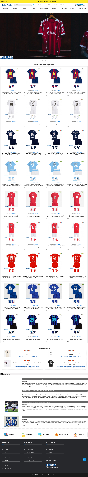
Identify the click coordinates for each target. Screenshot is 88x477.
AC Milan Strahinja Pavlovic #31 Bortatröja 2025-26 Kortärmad (27, 366)
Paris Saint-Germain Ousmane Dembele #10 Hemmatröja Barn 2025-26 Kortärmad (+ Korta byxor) (11, 155)
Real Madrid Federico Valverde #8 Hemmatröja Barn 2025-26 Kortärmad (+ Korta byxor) (76, 123)
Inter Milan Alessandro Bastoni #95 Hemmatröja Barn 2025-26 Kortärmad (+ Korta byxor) (55, 339)
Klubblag (5, 8)
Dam (34, 8)
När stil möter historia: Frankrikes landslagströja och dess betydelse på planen (41, 379)
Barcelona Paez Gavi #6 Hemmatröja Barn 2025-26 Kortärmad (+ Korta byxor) (55, 93)
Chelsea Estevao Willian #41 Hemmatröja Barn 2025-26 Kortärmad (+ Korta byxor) (76, 308)
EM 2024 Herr (73, 8)
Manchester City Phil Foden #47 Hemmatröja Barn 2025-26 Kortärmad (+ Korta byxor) (55, 185)
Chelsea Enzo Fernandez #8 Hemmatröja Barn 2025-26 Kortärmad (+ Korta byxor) (33, 308)
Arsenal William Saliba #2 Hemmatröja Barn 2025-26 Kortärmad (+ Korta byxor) (77, 246)
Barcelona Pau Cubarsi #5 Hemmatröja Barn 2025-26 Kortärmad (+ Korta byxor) (33, 93)
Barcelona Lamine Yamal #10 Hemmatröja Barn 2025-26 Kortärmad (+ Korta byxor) (11, 93)
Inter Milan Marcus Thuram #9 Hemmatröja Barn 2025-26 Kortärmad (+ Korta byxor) (76, 339)
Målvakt (54, 8)
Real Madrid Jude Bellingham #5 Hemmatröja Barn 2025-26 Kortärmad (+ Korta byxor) (33, 123)
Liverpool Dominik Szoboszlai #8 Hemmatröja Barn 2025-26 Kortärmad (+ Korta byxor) (76, 216)
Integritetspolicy (30, 460)
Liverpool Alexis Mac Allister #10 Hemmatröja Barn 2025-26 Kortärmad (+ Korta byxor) (55, 216)
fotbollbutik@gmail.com (61, 4)
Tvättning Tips (30, 457)
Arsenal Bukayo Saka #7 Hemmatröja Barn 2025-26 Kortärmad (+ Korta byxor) (11, 246)
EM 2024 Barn (63, 8)
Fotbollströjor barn (48, 474)
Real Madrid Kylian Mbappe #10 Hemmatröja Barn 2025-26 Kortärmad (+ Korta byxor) (11, 123)
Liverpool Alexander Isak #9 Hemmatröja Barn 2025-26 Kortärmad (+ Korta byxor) (33, 216)
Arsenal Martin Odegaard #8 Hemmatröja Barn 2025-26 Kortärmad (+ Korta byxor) (33, 246)
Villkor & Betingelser (31, 463)
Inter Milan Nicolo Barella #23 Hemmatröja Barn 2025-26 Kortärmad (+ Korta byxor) (33, 339)
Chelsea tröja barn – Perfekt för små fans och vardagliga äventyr (38, 390)
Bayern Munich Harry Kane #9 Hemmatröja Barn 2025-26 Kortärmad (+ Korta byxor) (33, 277)
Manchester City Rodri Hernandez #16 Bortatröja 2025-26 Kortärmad (71, 366)
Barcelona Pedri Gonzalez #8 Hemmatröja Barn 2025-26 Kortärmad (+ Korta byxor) (76, 93)
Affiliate (50, 452)
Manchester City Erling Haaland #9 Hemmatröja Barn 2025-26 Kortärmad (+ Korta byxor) (11, 185)
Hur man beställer (31, 452)
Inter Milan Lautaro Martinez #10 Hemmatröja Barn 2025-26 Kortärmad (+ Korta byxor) (11, 339)
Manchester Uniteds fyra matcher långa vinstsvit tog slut (36, 402)
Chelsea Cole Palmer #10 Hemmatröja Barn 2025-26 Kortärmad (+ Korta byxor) (11, 308)
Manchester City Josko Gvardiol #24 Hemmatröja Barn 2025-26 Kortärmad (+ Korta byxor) (77, 185)
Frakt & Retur (30, 449)
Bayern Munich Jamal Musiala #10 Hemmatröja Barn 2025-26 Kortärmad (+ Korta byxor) (11, 277)
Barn (24, 8)
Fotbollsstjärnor (44, 8)
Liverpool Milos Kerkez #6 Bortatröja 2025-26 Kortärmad (27, 356)
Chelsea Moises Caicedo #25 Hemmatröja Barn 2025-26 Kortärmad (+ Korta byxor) (55, 308)
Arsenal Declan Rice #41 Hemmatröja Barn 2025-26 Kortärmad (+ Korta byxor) (55, 246)
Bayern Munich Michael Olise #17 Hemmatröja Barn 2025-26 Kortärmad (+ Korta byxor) (55, 277)
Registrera (40, 4)
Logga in (45, 4)
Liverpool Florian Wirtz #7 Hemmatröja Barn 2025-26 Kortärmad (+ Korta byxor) (11, 216)
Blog (50, 457)
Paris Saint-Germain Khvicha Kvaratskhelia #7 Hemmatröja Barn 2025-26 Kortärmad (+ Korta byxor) (76, 155)
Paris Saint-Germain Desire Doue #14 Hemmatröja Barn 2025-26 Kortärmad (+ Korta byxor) (33, 155)
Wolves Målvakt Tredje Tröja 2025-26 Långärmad (71, 356)
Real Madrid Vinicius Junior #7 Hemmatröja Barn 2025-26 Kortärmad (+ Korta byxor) (55, 123)
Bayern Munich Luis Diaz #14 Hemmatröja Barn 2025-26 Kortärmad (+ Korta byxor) (76, 277)
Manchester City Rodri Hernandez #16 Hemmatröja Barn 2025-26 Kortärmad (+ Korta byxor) (33, 185)
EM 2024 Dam (82, 8)
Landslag (15, 8)
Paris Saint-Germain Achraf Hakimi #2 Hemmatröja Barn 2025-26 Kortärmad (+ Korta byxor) (54, 155)
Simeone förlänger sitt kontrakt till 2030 (32, 417)
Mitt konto (51, 446)
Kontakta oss (81, 434)
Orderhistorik (51, 449)
